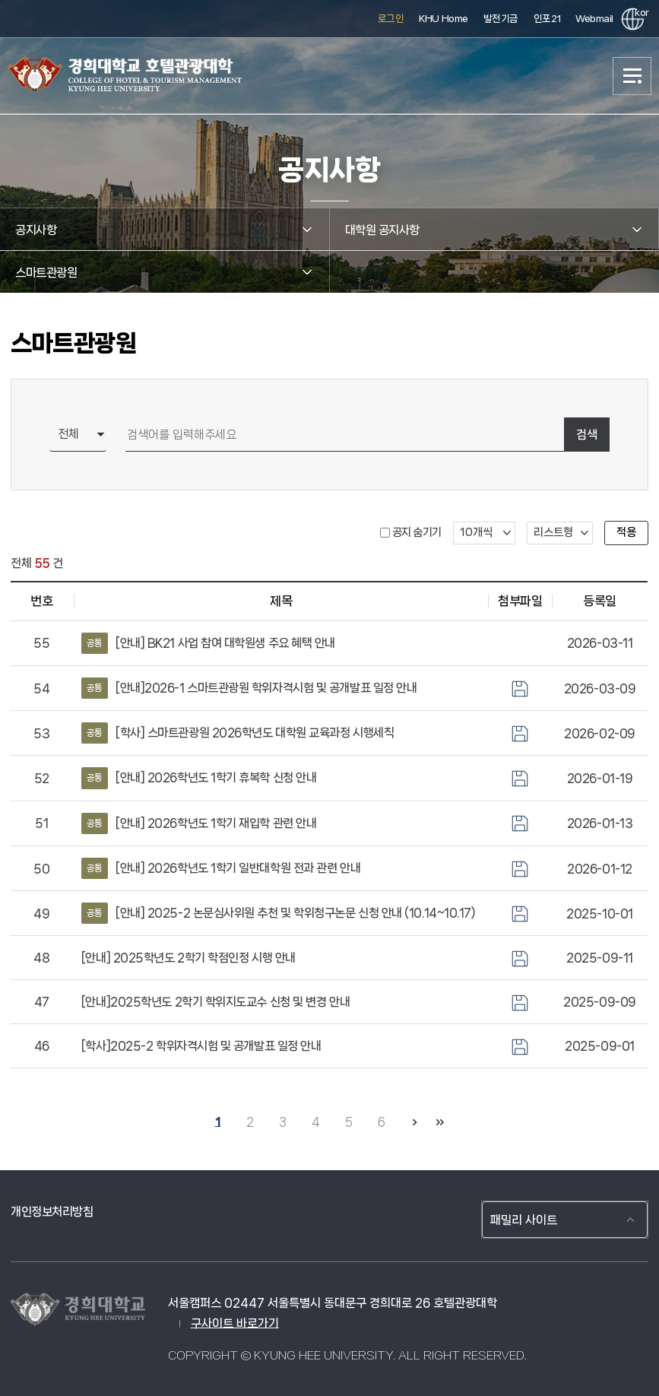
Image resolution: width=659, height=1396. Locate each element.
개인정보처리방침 (52, 1211)
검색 (586, 434)
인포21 (547, 19)
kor (639, 12)
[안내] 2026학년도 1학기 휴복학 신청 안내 (198, 777)
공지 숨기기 (417, 532)
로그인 (391, 19)
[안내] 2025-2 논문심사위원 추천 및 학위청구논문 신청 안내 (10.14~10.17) (278, 913)
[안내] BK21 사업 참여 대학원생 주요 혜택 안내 (208, 643)
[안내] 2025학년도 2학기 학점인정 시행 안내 (188, 957)
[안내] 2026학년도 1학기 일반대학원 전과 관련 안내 (220, 868)
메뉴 (632, 76)
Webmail (594, 19)
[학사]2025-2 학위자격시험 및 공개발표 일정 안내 (201, 1045)
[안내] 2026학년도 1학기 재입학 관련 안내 (198, 823)
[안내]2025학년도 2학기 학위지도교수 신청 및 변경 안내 (215, 1001)
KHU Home (443, 19)
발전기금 (500, 19)
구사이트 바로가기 (235, 1323)
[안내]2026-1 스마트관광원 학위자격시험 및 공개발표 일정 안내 (249, 688)
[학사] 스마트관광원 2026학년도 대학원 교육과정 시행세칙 (237, 733)
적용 (626, 532)
